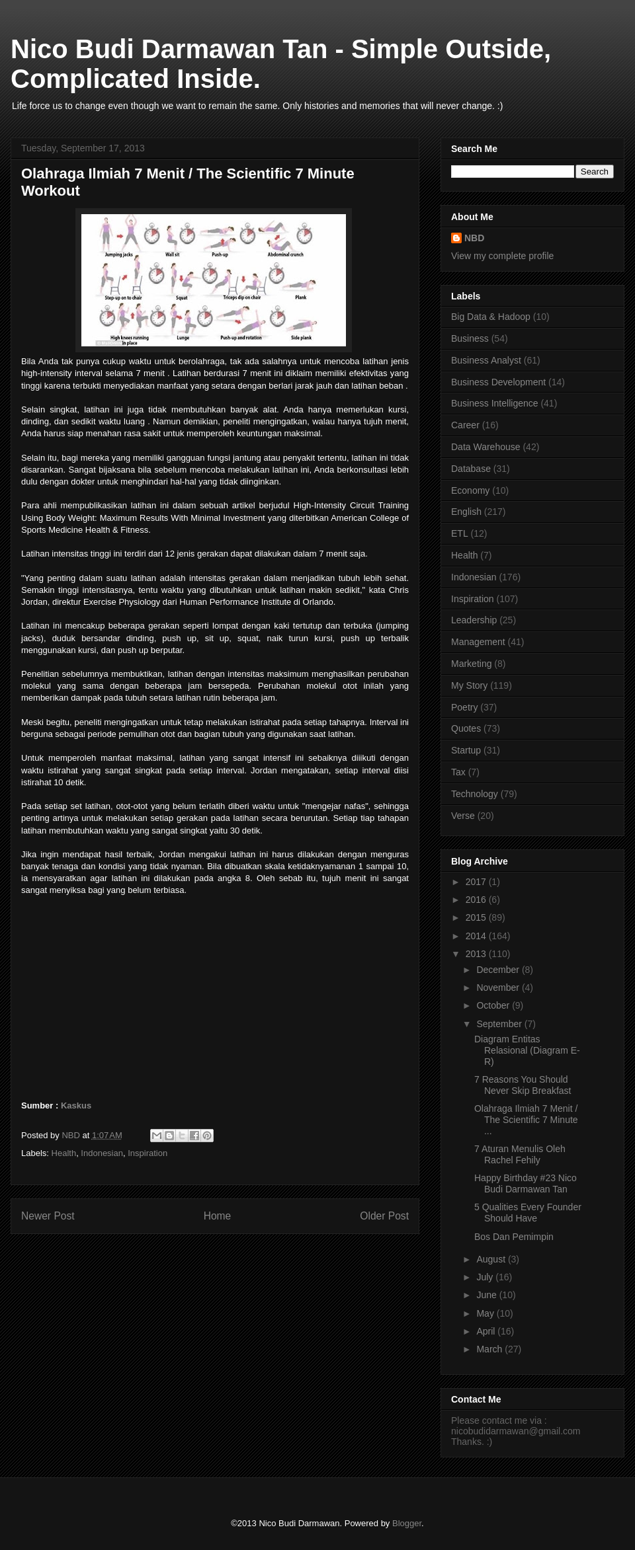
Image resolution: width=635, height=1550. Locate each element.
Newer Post (48, 1215)
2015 (477, 917)
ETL (459, 533)
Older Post (384, 1215)
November (498, 987)
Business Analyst (486, 360)
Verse (463, 815)
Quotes (466, 728)
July (485, 1277)
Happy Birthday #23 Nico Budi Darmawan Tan (525, 1183)
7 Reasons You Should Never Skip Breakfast (523, 1085)
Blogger (406, 1523)
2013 (477, 954)
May (486, 1313)
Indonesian (102, 1153)
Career (465, 425)
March (490, 1349)
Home (218, 1215)
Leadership (474, 620)
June (487, 1295)
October (494, 1005)
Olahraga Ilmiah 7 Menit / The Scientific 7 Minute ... (526, 1119)
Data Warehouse (486, 447)
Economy (470, 490)
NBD (474, 238)
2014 (477, 936)
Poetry (464, 707)
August (491, 1259)
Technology (474, 794)
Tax (458, 772)
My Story (469, 685)
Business (470, 338)
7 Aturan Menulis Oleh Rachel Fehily (520, 1154)
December (498, 969)
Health (64, 1153)
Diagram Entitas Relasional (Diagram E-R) (527, 1050)
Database (471, 468)
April (486, 1331)
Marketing (471, 663)
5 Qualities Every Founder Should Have (527, 1212)
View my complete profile (502, 256)
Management (478, 642)
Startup (466, 750)
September (500, 1024)
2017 (477, 881)
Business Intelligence (494, 403)
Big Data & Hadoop (490, 316)
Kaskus (76, 1105)
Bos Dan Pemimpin (514, 1236)
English (466, 511)
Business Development (498, 382)
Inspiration (147, 1153)
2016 (477, 899)
